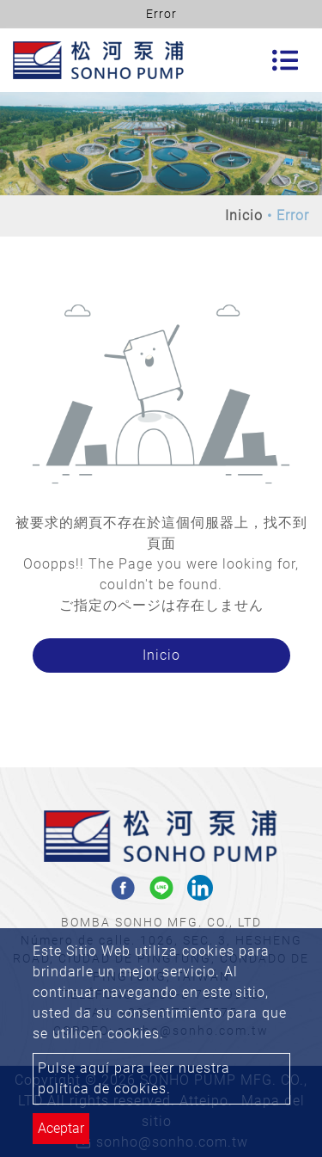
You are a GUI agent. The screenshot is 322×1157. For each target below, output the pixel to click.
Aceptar (61, 1128)
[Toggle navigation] (285, 60)
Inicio (244, 215)
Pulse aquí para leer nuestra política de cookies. (134, 1078)
